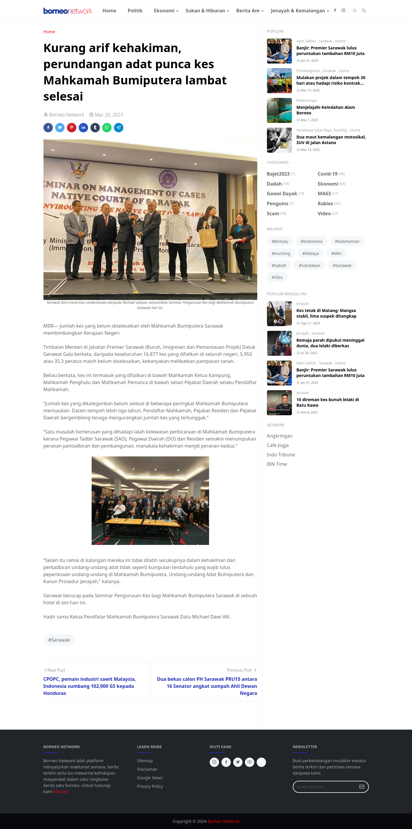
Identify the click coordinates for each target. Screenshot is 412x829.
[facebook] (335, 10)
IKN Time (277, 464)
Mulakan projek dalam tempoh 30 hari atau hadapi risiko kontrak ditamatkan (331, 83)
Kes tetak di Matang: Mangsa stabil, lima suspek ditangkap (326, 313)
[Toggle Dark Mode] (354, 10)
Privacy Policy (150, 786)
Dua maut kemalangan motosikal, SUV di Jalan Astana (331, 139)
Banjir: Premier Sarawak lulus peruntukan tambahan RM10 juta (331, 50)
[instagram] (343, 10)
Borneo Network (223, 821)
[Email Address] (324, 786)
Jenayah (303, 303)
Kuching (341, 130)
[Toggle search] (364, 10)
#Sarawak (59, 640)
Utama (340, 41)
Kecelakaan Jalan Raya (314, 130)
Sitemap (145, 760)
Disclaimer (147, 769)
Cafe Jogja (278, 445)
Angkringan (280, 436)
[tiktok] (261, 762)
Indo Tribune (281, 454)
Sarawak (326, 41)
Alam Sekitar (307, 41)
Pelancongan (307, 100)
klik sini (61, 791)
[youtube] (249, 762)
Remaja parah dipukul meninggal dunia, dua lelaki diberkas (330, 342)
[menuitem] (109, 10)
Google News (150, 777)
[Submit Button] (361, 786)
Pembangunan (309, 70)
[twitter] (238, 762)
